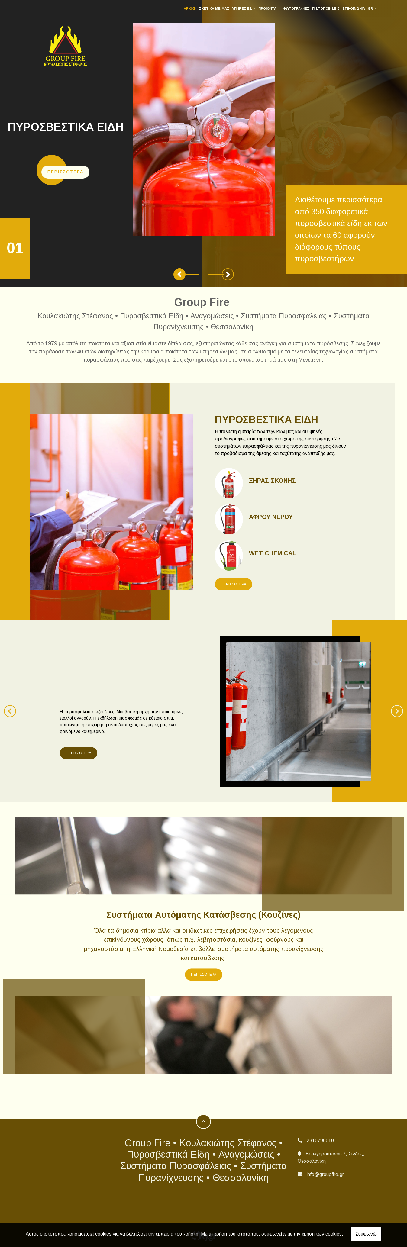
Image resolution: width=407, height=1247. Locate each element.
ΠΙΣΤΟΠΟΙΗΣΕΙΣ (330, 8)
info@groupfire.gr (325, 1174)
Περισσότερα (65, 171)
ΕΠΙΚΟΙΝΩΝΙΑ (357, 8)
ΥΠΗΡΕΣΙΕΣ (246, 8)
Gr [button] (375, 8)
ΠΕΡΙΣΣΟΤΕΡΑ (233, 584)
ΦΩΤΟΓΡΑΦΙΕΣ (300, 8)
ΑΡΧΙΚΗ (194, 8)
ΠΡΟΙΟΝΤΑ (271, 8)
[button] (179, 274)
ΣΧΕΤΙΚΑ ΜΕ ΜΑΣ (218, 8)
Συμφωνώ (366, 1233)
